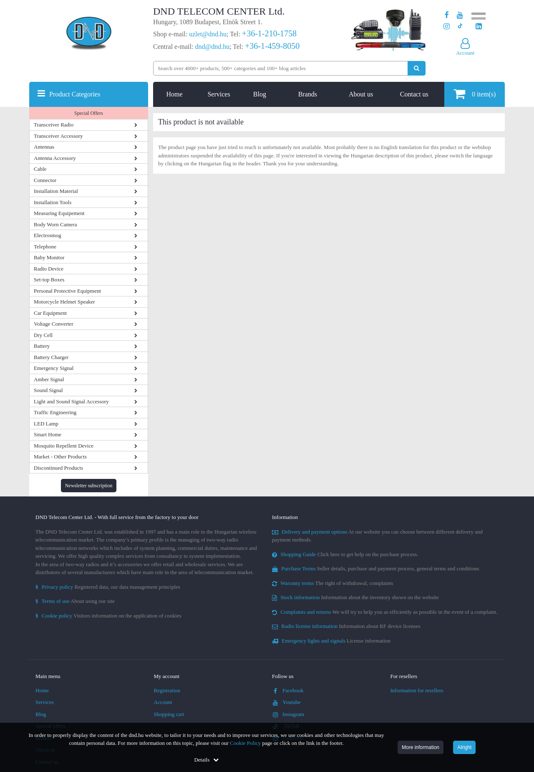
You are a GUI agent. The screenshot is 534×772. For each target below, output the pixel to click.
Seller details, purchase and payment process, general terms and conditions (375, 568)
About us (361, 94)
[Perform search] (417, 68)
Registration (167, 690)
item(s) (474, 94)
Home (174, 94)
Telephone (45, 246)
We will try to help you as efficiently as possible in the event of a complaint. (384, 612)
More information (420, 747)
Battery (42, 346)
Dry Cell (43, 335)
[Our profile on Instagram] (446, 26)
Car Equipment (50, 313)
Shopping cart (169, 714)
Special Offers (88, 113)
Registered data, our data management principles (107, 587)
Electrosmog (47, 235)
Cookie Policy (245, 743)
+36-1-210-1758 (269, 33)
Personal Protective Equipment (67, 291)
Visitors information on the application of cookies (108, 616)
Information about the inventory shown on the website (355, 597)
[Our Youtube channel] (460, 15)
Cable (40, 169)
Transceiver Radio (53, 124)
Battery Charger (51, 357)
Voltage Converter (53, 324)
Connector (45, 180)
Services (218, 94)
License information (331, 641)
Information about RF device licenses (346, 626)
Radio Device (48, 269)
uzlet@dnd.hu (208, 34)
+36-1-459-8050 (272, 46)
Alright (464, 747)
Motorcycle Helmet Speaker (64, 302)
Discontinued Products (58, 468)
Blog (259, 94)
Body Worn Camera (55, 224)
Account (163, 702)
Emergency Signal (53, 368)
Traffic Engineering (55, 412)
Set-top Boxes (49, 279)
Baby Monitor (49, 257)
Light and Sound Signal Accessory (71, 401)
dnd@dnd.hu (212, 46)
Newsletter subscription (89, 486)
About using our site (75, 601)
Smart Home (47, 434)
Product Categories (74, 94)
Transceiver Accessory (58, 136)
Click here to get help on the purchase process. (345, 554)
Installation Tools (52, 202)
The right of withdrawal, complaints (332, 583)
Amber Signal (49, 379)
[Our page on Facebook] (447, 15)
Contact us (414, 94)
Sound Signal (48, 390)
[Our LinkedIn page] (479, 26)
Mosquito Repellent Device (63, 446)
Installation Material (56, 191)
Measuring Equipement (59, 213)
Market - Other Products (60, 456)
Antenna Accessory (55, 158)
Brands (307, 94)
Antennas (44, 147)
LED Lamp (46, 423)
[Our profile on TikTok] (460, 26)
